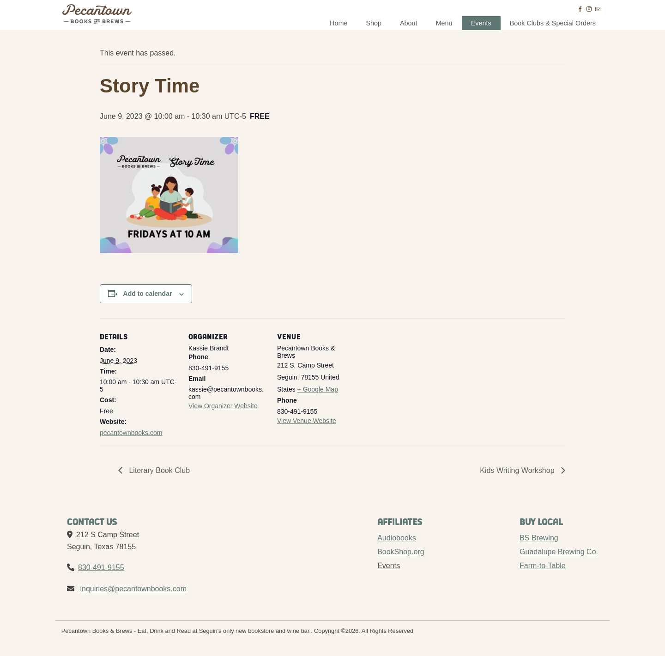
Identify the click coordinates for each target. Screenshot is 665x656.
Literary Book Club (158, 470)
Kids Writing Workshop (518, 470)
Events (481, 23)
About (408, 23)
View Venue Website (306, 420)
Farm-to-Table (543, 566)
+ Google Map (317, 389)
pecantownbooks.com (131, 432)
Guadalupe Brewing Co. (559, 552)
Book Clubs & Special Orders (553, 23)
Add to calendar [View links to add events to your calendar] (147, 293)
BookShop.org (400, 552)
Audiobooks (396, 538)
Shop (373, 23)
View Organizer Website (223, 406)
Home (338, 23)
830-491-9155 (101, 567)
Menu (444, 23)
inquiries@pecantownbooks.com (133, 589)
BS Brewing (539, 538)
